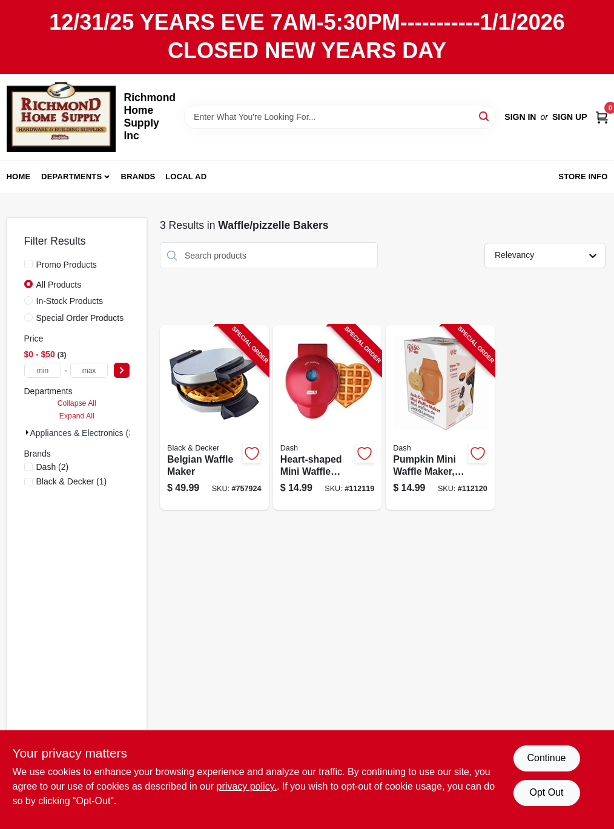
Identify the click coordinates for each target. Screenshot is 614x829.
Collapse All (77, 403)
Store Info (582, 176)
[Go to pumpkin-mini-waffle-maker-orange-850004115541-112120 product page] (440, 417)
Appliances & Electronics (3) (83, 433)
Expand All (76, 416)
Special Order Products (80, 318)
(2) (52, 467)
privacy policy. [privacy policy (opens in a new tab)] (247, 786)
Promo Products (66, 265)
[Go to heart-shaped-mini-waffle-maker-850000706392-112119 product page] (327, 417)
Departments (71, 176)
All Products (59, 285)
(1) (71, 481)
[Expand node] (27, 432)
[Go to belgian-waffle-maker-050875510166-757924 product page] (214, 417)
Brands (138, 176)
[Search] (485, 116)
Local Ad (185, 176)
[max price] (89, 370)
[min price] (43, 370)
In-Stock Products (70, 301)
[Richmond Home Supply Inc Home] (61, 117)
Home (19, 176)
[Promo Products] (28, 264)
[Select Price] (122, 370)
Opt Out (546, 792)
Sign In (520, 117)
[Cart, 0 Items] (602, 116)
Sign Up (569, 117)
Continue (546, 758)
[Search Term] (340, 117)
